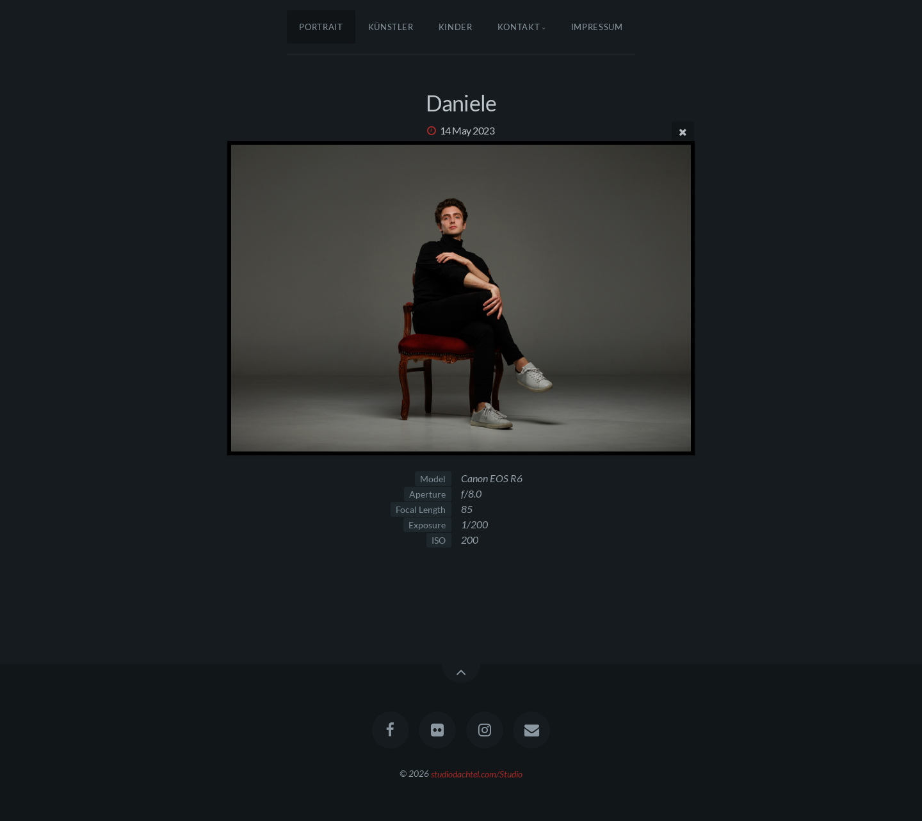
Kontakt (518, 27)
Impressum (597, 27)
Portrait (321, 27)
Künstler (391, 27)
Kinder (456, 27)
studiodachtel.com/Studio (476, 773)
